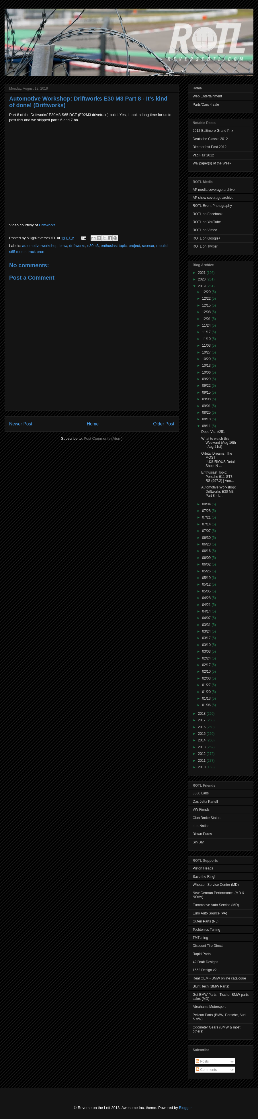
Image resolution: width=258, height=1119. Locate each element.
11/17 (207, 332)
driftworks (77, 246)
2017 (202, 720)
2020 (202, 279)
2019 (202, 286)
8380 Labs (201, 793)
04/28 (207, 598)
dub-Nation (201, 826)
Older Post (163, 423)
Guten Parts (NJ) (205, 921)
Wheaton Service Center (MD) (216, 885)
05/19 (207, 578)
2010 (202, 767)
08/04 (207, 504)
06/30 (207, 538)
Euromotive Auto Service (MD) (216, 905)
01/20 (207, 692)
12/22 (207, 299)
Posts (202, 1061)
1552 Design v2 (204, 970)
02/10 (207, 672)
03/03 (207, 651)
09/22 (207, 386)
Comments (206, 1070)
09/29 (207, 379)
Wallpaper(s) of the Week (212, 163)
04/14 (207, 611)
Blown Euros (202, 834)
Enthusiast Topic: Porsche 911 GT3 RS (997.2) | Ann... (217, 476)
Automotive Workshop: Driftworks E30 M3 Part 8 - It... (218, 491)
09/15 (207, 392)
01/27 (207, 685)
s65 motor (17, 252)
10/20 (207, 359)
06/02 (207, 564)
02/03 (207, 678)
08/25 (207, 413)
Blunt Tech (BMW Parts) (211, 986)
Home (93, 423)
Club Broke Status (206, 818)
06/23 (207, 544)
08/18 (207, 419)
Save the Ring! (204, 877)
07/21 (207, 517)
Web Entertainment (207, 96)
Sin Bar (198, 842)
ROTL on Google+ (206, 238)
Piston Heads (203, 868)
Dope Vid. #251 (213, 432)
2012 (202, 754)
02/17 (207, 665)
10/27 (207, 352)
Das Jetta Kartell (205, 802)
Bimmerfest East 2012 (209, 147)
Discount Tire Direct (208, 946)
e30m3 (93, 246)
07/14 (207, 524)
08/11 (207, 426)
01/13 (207, 698)
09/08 (207, 399)
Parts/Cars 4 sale (206, 105)
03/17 (207, 638)
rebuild (161, 246)
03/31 (207, 625)
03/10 (207, 645)
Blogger (185, 1108)
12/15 (207, 305)
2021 (202, 273)
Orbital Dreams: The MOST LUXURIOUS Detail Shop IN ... (218, 459)
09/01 (207, 406)
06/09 (207, 558)
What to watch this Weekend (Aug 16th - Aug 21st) (218, 443)
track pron (36, 252)
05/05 (207, 591)
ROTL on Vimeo (205, 230)
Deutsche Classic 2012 (210, 139)
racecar (148, 246)
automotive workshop (40, 246)
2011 (202, 761)
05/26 (207, 571)
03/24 (207, 631)
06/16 (207, 551)
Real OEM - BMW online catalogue (219, 978)
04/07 (207, 618)
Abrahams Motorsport (209, 1007)
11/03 (207, 345)
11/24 (207, 325)
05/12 (207, 584)
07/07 (207, 531)
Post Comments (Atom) (103, 438)
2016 (202, 727)
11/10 (207, 339)
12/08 (207, 312)
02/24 (207, 658)
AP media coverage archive (214, 190)
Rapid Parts (202, 954)
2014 (202, 740)
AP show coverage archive (213, 198)
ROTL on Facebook (207, 214)
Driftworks (47, 225)
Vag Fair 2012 (203, 155)
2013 (202, 747)
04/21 (207, 605)
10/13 (207, 366)
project (134, 246)
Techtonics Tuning (206, 930)
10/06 (207, 372)
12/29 (207, 292)
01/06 (207, 705)
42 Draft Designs (205, 962)
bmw (63, 246)
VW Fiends (201, 810)
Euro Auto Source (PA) (210, 913)
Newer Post (20, 423)
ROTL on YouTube (207, 222)
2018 (202, 714)
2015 (202, 734)
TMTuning (200, 938)
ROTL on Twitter (205, 246)
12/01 (207, 319)
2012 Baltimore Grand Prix (213, 131)
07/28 (207, 511)
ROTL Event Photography (212, 206)
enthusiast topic (113, 246)
